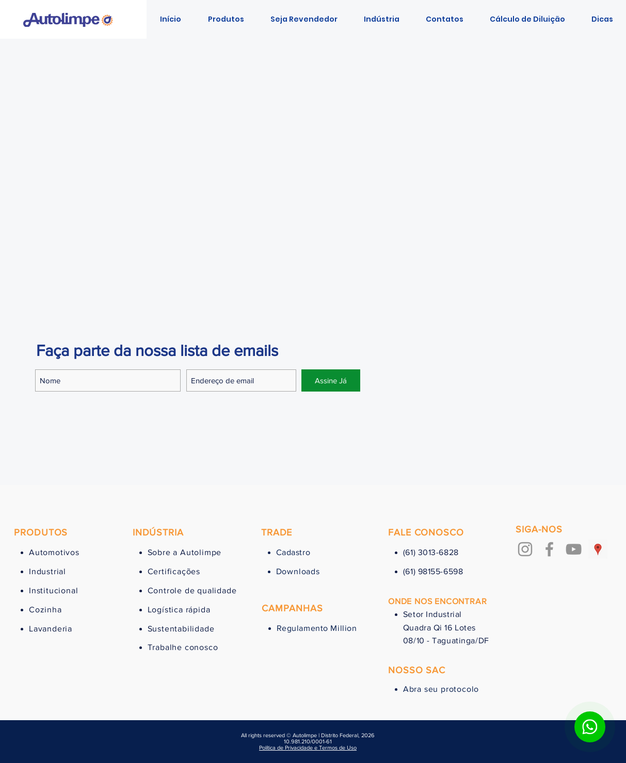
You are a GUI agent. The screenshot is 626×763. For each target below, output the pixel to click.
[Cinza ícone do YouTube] (573, 549)
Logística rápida (179, 609)
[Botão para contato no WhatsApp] (589, 726)
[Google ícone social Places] (597, 549)
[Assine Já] (330, 380)
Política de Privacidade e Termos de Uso (308, 747)
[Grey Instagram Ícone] (525, 549)
